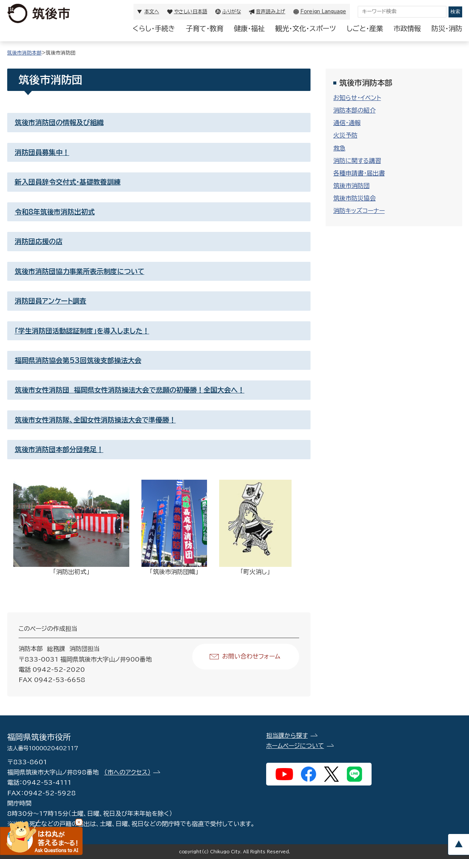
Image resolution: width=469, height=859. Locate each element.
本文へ (151, 11)
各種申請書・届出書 (359, 173)
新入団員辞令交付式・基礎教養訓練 (68, 181)
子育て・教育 (204, 28)
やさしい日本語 (190, 11)
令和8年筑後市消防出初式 (55, 211)
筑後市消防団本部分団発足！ (59, 449)
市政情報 (407, 28)
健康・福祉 (249, 28)
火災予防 (345, 135)
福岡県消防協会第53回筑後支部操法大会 (78, 360)
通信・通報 (347, 123)
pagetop (458, 844)
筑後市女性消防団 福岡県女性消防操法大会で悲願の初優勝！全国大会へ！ (130, 389)
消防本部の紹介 (354, 110)
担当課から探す (287, 735)
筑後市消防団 (351, 186)
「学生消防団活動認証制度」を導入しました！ (82, 330)
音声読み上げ (270, 11)
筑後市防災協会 (354, 198)
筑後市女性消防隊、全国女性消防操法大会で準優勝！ (95, 419)
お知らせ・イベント (357, 98)
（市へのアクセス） (127, 772)
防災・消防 (446, 28)
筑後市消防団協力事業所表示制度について (79, 271)
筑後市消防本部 (24, 52)
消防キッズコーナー (359, 211)
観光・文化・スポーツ (305, 28)
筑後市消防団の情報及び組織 (59, 122)
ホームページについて (295, 746)
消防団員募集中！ (42, 152)
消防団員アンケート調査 (50, 300)
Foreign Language (323, 11)
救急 (339, 148)
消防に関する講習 (357, 161)
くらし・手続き (154, 28)
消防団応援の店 (39, 241)
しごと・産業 (365, 28)
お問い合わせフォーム (251, 656)
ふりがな (231, 11)
